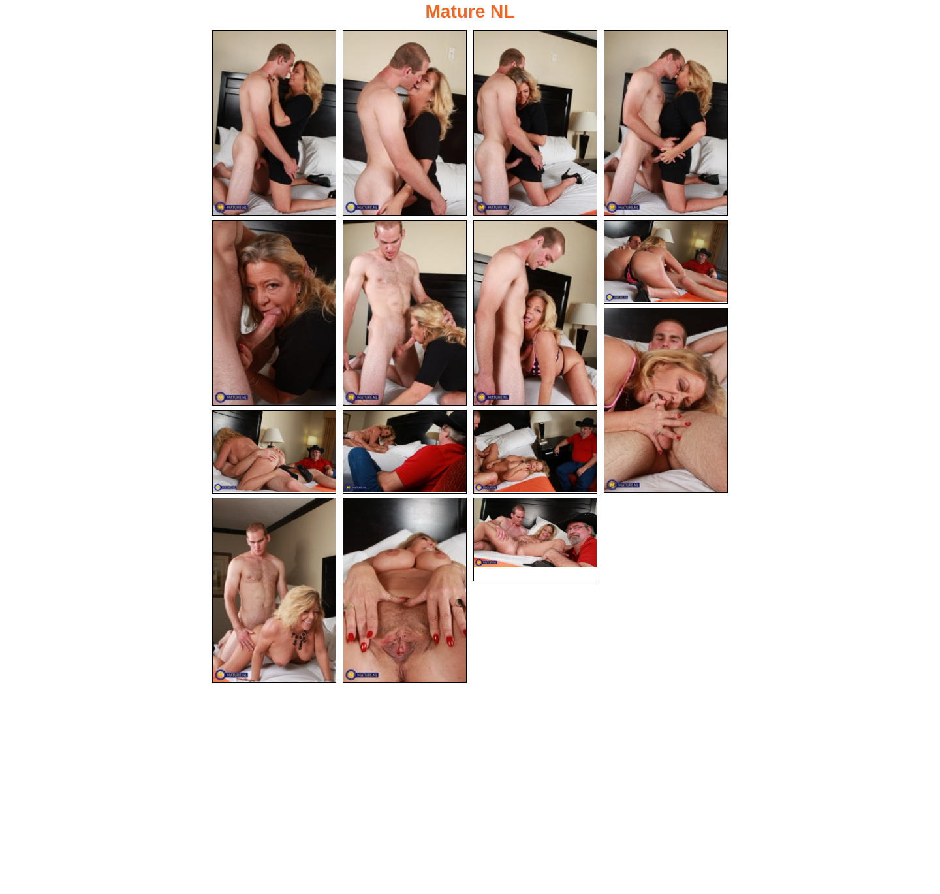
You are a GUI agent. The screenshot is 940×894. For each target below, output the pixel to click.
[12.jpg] (535, 452)
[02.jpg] (405, 123)
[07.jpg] (535, 313)
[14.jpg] (405, 590)
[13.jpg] (274, 590)
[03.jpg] (535, 123)
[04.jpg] (666, 123)
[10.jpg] (274, 452)
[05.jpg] (274, 313)
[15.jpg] (535, 539)
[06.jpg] (405, 313)
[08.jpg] (666, 262)
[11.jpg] (405, 452)
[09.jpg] (666, 400)
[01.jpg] (274, 123)
